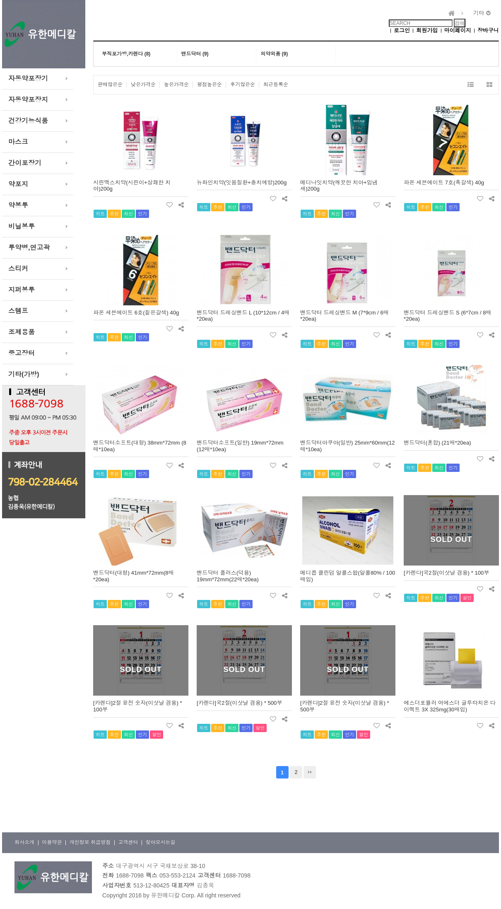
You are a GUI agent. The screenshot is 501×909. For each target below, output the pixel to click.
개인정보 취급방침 (90, 842)
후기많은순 (242, 84)
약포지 (18, 184)
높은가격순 (176, 84)
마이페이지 (457, 30)
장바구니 (488, 30)
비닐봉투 (21, 226)
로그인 (402, 30)
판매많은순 (110, 84)
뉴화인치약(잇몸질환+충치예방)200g (242, 182)
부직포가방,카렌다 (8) (126, 54)
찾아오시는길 (161, 842)
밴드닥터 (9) (195, 54)
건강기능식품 (28, 120)
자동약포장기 (28, 78)
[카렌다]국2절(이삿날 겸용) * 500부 (239, 703)
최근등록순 (275, 84)
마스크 (18, 141)
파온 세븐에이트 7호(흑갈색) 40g (444, 182)
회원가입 (427, 30)
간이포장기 (24, 163)
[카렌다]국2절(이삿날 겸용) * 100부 (446, 573)
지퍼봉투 (21, 289)
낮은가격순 (143, 84)
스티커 (18, 268)
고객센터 (128, 842)
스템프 (18, 310)
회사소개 (24, 842)
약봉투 (18, 205)
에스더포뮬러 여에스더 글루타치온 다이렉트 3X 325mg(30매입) (450, 706)
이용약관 (52, 842)
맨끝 (309, 772)
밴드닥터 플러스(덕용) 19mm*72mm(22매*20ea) (228, 576)
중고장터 (21, 353)
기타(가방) (23, 374)
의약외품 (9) (274, 54)
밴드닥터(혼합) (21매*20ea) (437, 443)
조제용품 (21, 332)
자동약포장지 (28, 99)
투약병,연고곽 (29, 247)
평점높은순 (209, 84)
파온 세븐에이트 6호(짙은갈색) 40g (136, 312)
